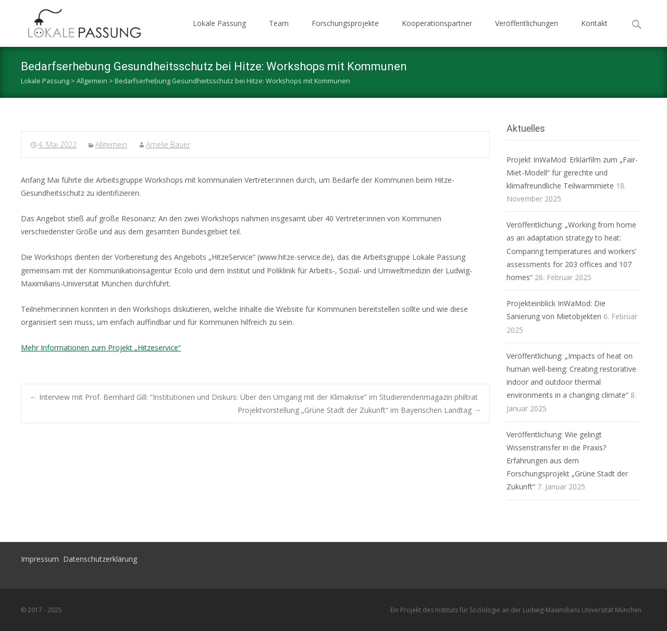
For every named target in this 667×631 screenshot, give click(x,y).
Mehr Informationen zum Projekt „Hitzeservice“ (101, 347)
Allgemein (111, 144)
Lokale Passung (219, 23)
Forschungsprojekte (345, 23)
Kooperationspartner (437, 23)
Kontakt (594, 23)
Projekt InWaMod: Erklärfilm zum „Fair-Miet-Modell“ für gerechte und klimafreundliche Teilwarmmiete (572, 173)
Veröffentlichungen (526, 23)
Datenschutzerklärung (100, 559)
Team (279, 23)
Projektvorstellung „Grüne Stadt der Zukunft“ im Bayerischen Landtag (359, 410)
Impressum (40, 559)
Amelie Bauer (168, 144)
